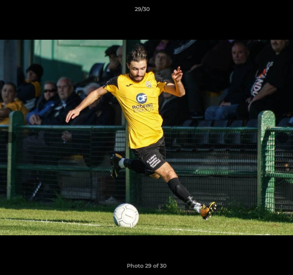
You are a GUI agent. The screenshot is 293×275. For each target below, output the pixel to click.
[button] (265, 11)
